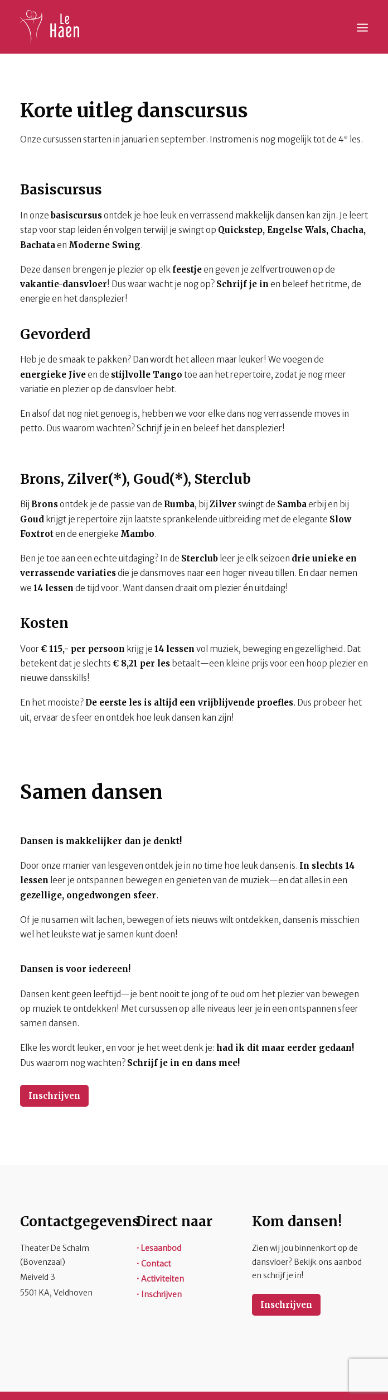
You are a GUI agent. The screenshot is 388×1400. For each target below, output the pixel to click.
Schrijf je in (159, 428)
